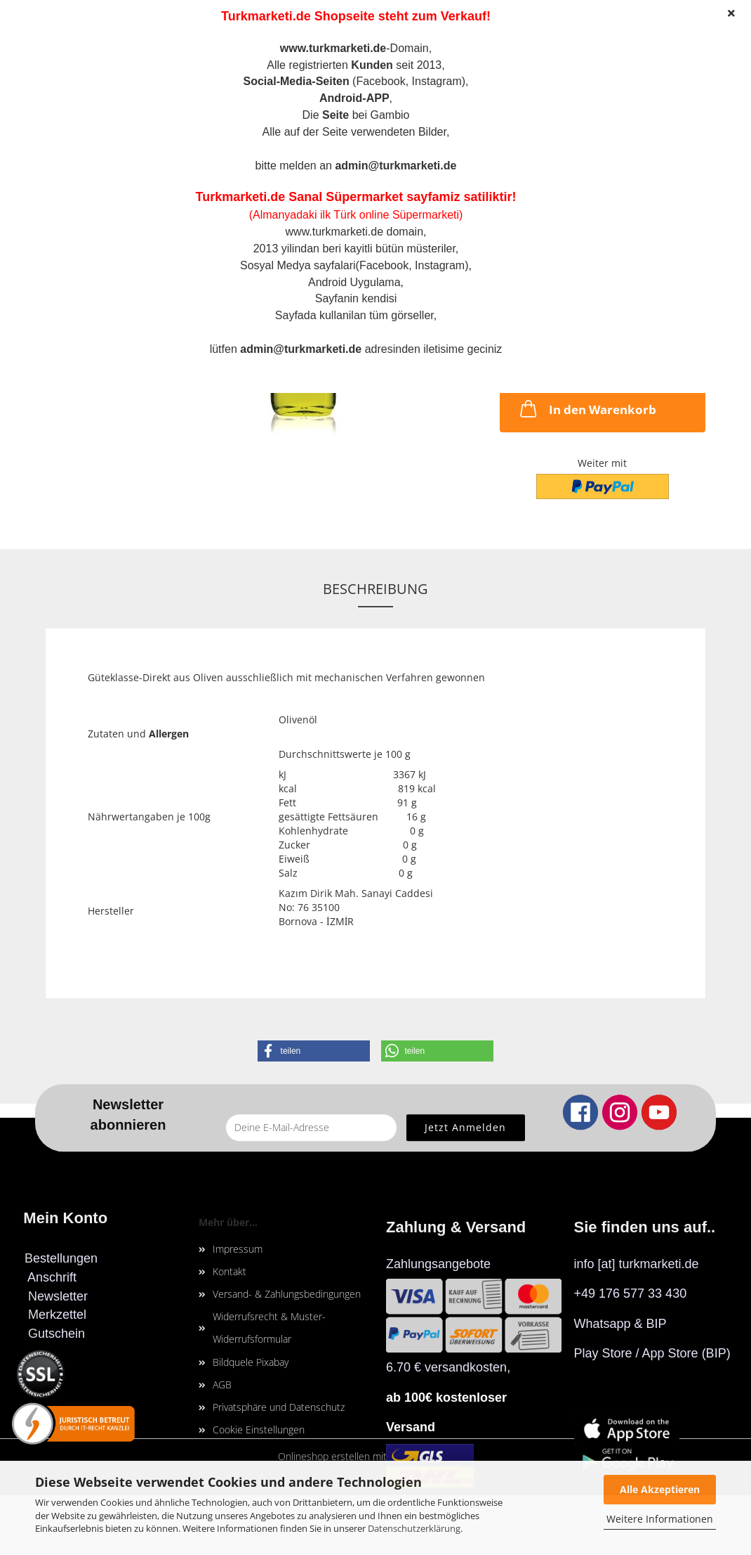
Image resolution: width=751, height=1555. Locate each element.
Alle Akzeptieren (660, 1489)
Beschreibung (375, 588)
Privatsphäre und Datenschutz (279, 1407)
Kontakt (229, 1271)
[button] (314, 1051)
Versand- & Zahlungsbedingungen (287, 1294)
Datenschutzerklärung (414, 1528)
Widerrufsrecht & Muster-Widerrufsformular (269, 1328)
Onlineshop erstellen (324, 1456)
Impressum (237, 1249)
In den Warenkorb (586, 408)
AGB (222, 1384)
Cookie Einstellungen (259, 1429)
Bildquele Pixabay (250, 1362)
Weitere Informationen (659, 1518)
